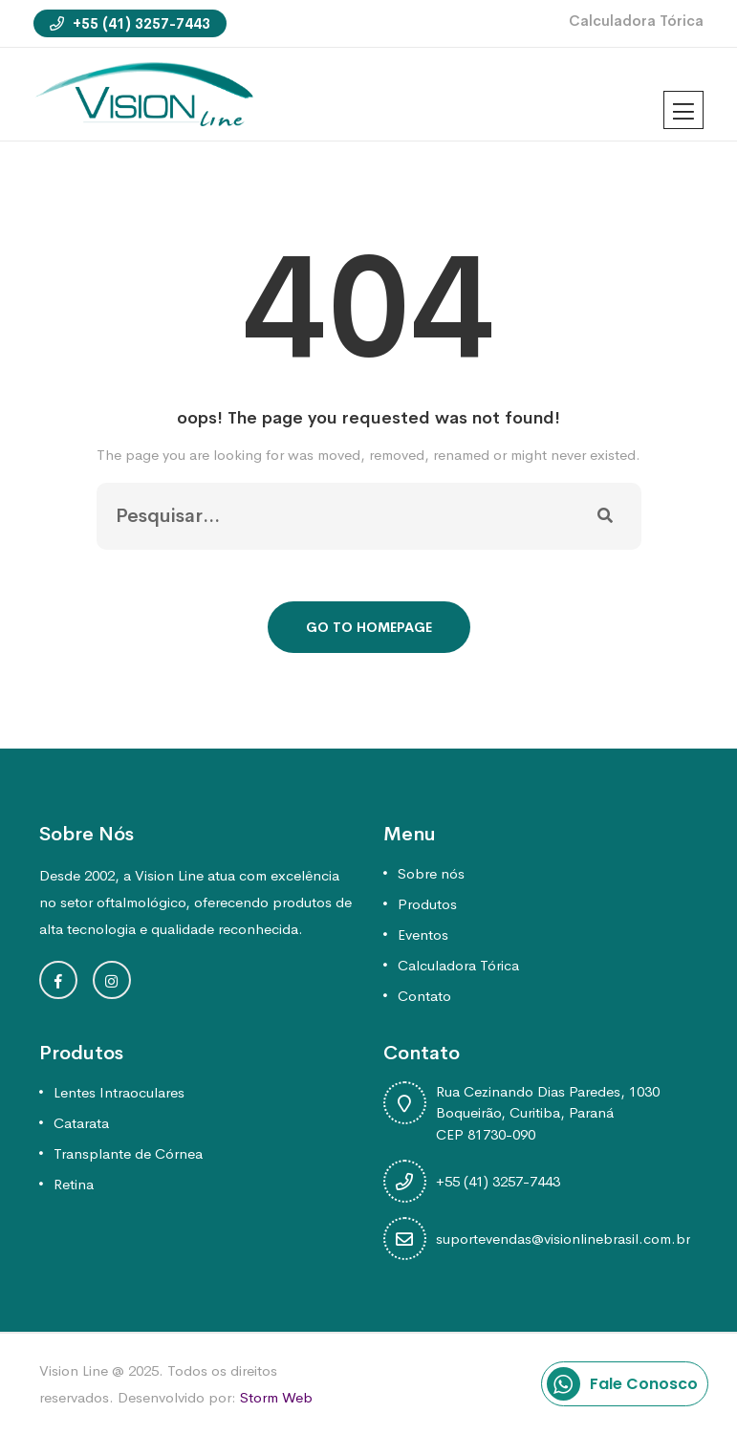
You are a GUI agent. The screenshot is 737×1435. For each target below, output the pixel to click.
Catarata (81, 1123)
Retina (74, 1184)
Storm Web (276, 1397)
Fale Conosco (622, 1384)
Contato (424, 996)
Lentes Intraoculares (119, 1092)
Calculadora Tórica (636, 20)
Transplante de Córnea (128, 1153)
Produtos (427, 904)
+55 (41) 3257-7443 (130, 23)
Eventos (423, 934)
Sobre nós (431, 873)
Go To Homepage (369, 627)
